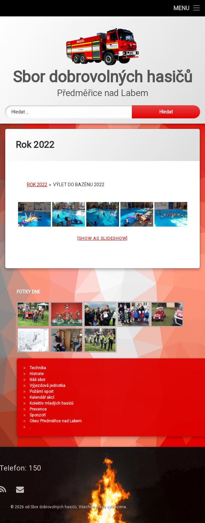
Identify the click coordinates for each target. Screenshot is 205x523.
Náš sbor (134, 379)
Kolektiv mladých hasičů (148, 403)
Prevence (134, 409)
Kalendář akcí (138, 397)
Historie (133, 374)
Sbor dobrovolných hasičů (54, 507)
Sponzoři (134, 415)
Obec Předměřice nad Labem (152, 421)
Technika (134, 368)
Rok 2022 (37, 181)
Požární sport (138, 391)
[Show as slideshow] (102, 234)
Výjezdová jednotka (144, 385)
